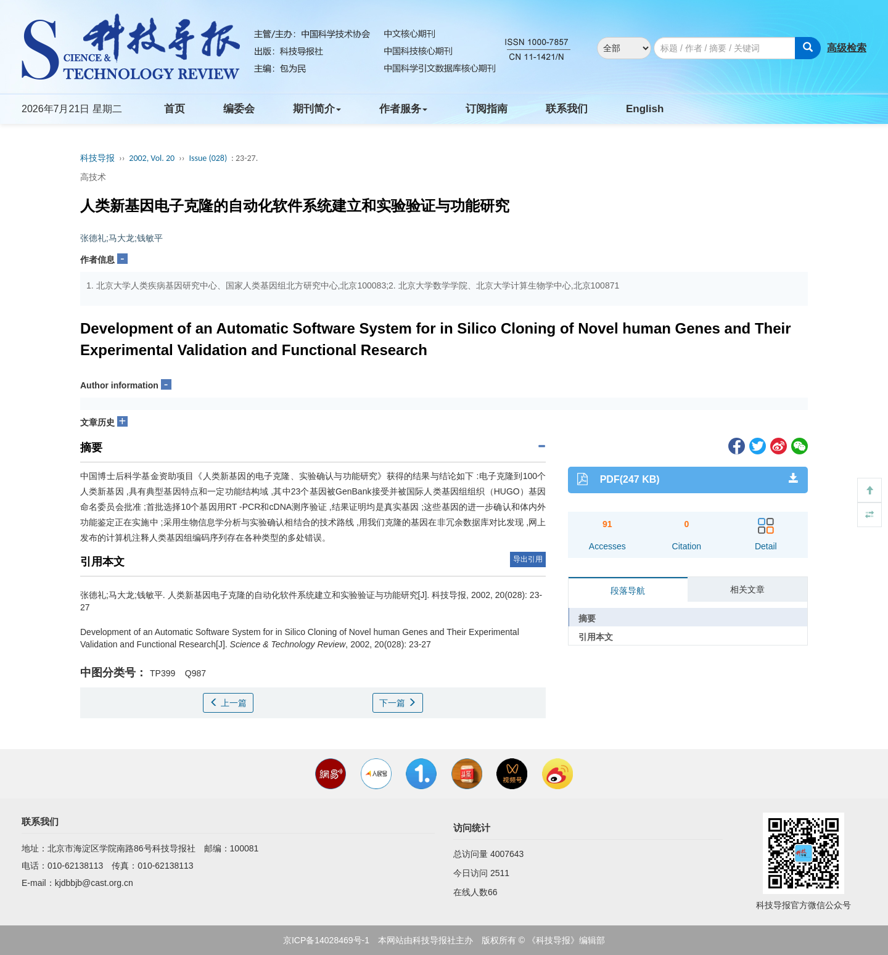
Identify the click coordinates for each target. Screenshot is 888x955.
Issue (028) (208, 158)
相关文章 (747, 589)
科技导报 (97, 158)
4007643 (507, 854)
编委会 (239, 109)
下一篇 (397, 703)
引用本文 (595, 637)
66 (493, 892)
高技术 (93, 177)
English (645, 109)
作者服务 (403, 109)
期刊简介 (317, 109)
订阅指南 (487, 109)
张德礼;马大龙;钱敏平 (121, 238)
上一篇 (228, 703)
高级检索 (846, 48)
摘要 (587, 618)
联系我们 (567, 109)
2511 (499, 873)
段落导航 (627, 591)
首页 (174, 109)
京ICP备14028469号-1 (326, 940)
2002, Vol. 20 (152, 158)
